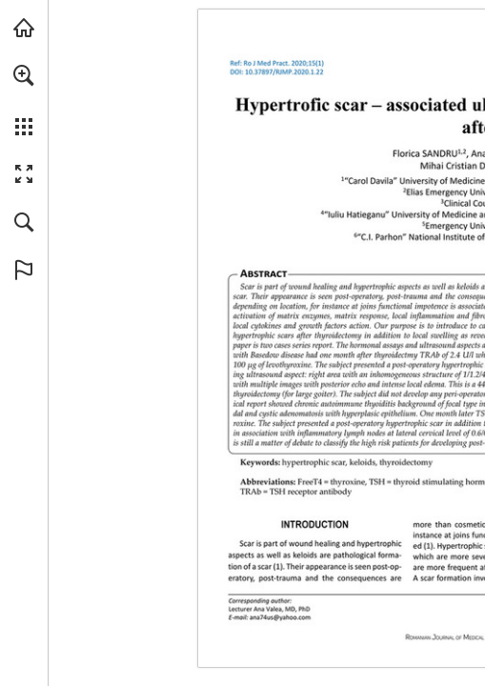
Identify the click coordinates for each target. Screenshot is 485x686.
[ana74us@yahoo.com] (280, 616)
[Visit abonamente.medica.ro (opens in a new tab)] (24, 27)
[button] (24, 75)
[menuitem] (24, 100)
